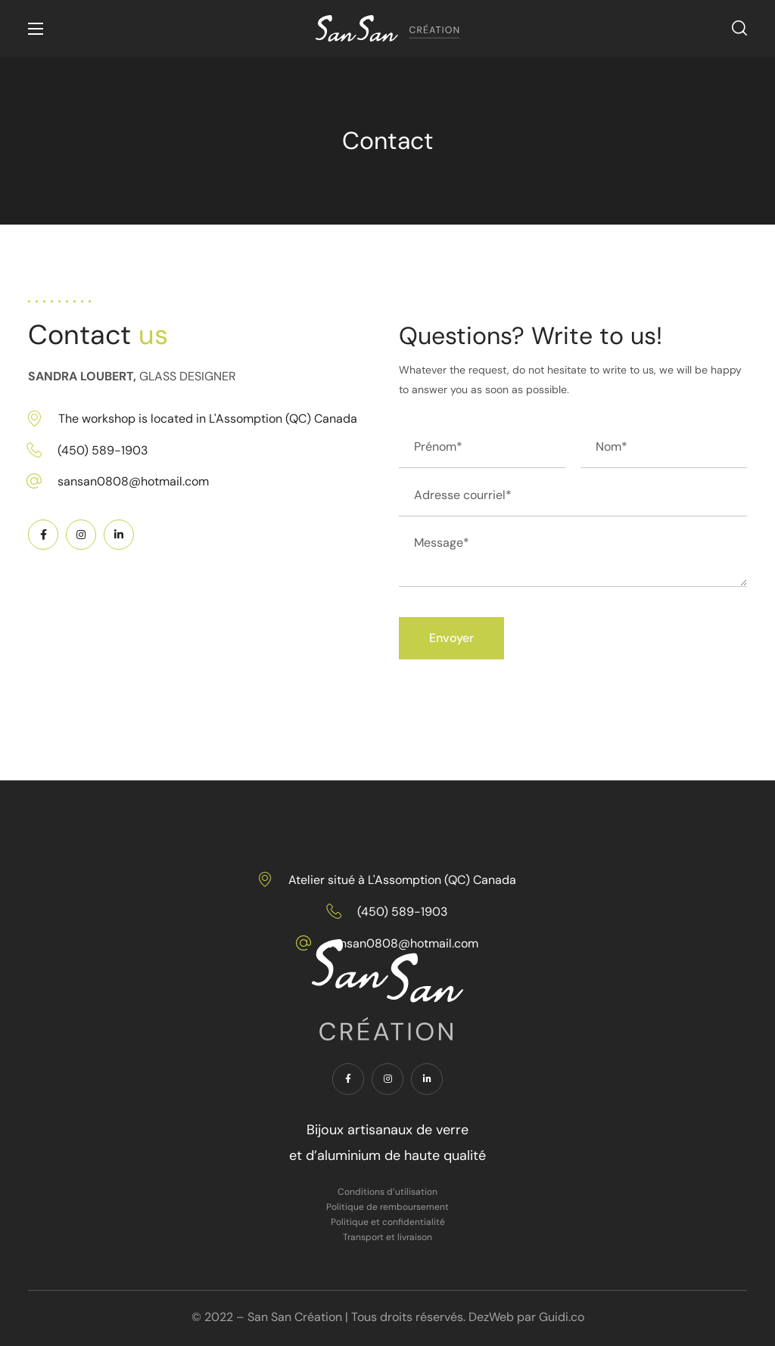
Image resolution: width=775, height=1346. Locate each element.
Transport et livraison (387, 1237)
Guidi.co (561, 1317)
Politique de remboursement (387, 1207)
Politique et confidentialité (388, 1222)
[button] (739, 28)
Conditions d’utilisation (387, 1192)
